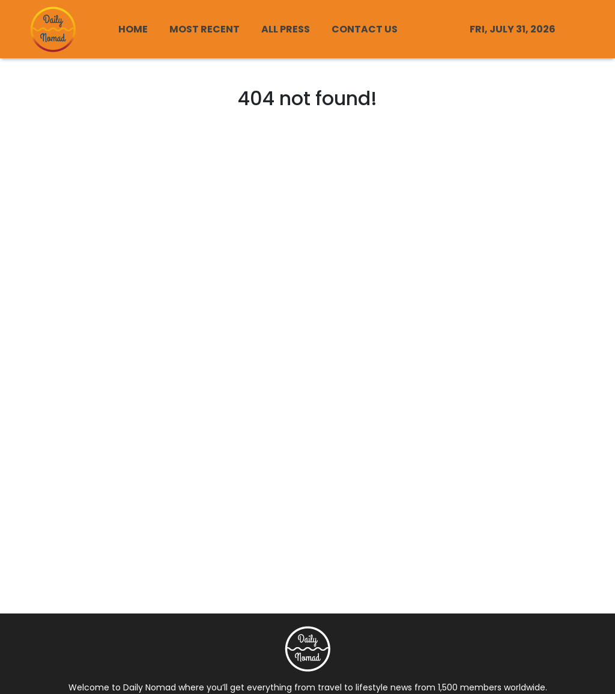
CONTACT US (365, 29)
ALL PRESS (285, 29)
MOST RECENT (204, 29)
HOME (133, 29)
